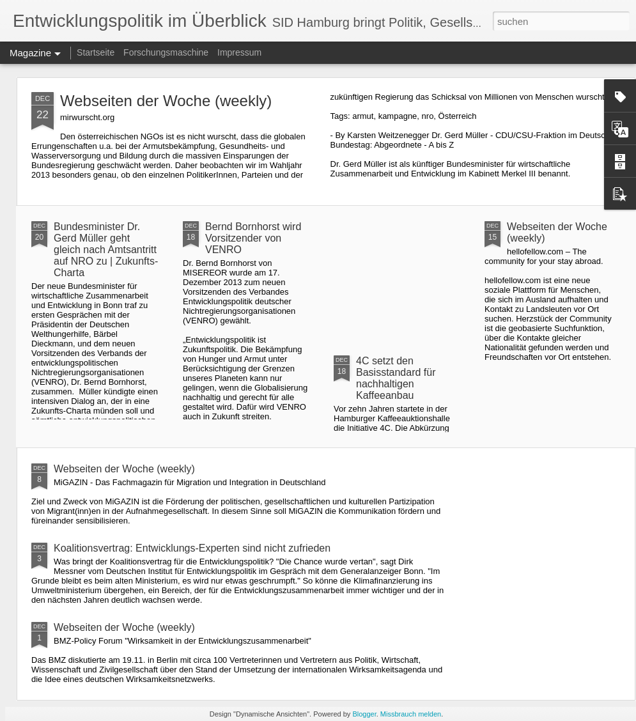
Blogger (364, 714)
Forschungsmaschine (165, 52)
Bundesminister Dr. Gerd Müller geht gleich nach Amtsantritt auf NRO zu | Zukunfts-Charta (106, 249)
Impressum (239, 52)
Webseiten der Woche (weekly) (166, 100)
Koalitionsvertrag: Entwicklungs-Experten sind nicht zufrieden (192, 548)
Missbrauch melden (410, 714)
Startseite (95, 52)
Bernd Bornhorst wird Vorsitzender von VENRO (253, 238)
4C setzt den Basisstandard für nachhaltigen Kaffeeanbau (396, 378)
